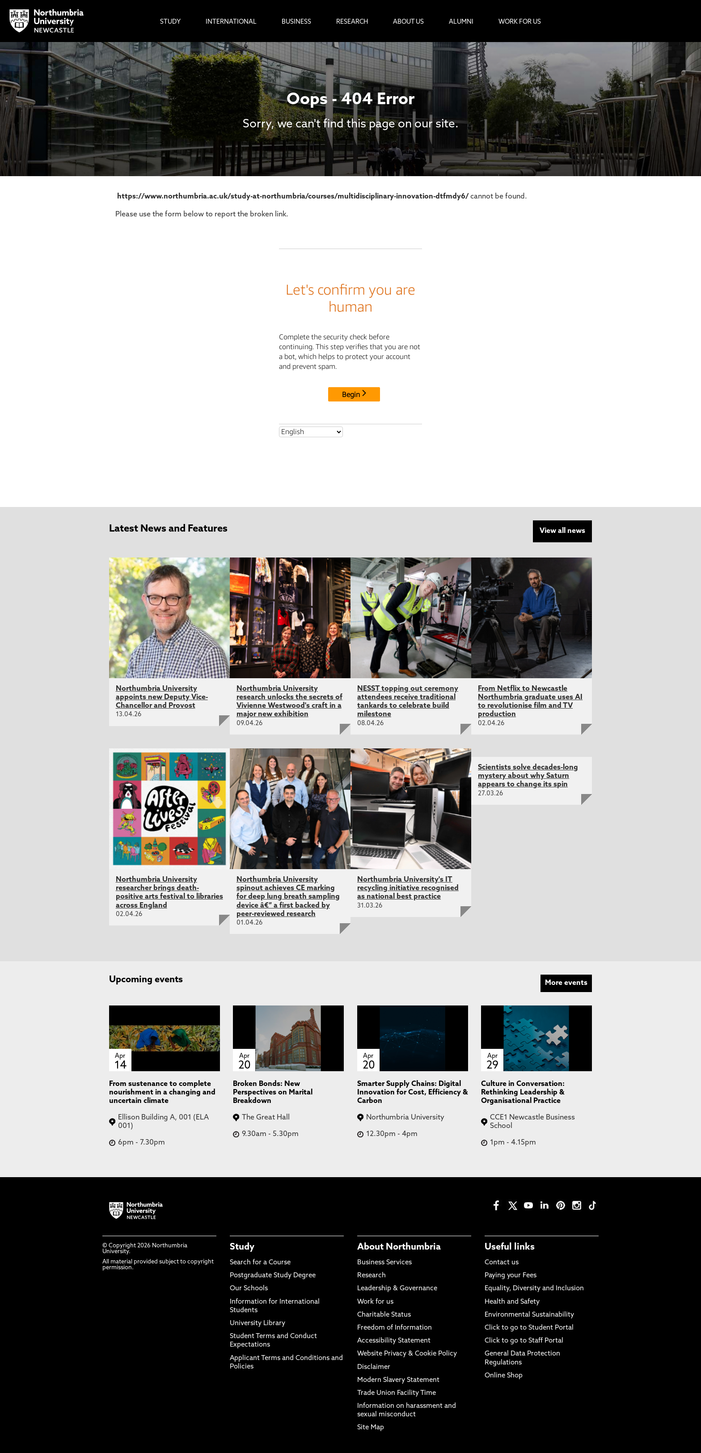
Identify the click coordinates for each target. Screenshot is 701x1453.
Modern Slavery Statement (398, 1378)
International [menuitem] (231, 22)
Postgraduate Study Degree (273, 1274)
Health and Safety (512, 1300)
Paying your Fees (510, 1274)
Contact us (502, 1261)
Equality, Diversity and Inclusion (534, 1287)
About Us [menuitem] (408, 22)
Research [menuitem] (352, 22)
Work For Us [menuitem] (519, 22)
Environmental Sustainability (529, 1313)
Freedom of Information (394, 1326)
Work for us (375, 1300)
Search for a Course (260, 1261)
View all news (562, 531)
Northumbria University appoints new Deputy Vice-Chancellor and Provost (162, 696)
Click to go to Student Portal (529, 1326)
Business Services (384, 1261)
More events (566, 981)
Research (371, 1274)
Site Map (370, 1426)
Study (242, 1246)
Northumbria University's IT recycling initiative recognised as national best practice (408, 887)
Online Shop (504, 1374)
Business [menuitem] (296, 22)
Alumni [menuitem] (461, 22)
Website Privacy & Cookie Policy (407, 1352)
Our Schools (249, 1287)
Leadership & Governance (397, 1287)
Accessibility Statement (394, 1339)
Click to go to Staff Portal (524, 1339)
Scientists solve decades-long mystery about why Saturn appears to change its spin (528, 775)
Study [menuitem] (170, 22)
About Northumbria (399, 1246)
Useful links (510, 1246)
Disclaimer (373, 1365)
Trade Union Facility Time (396, 1392)
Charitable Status (384, 1313)
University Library (257, 1322)
